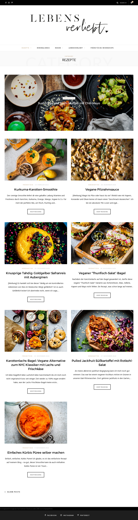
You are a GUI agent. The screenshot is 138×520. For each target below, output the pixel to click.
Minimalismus (43, 48)
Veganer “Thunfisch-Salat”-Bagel (102, 273)
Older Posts (12, 492)
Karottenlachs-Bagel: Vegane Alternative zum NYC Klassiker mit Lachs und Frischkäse (36, 365)
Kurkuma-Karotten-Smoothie (35, 189)
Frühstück (28, 185)
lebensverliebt (76, 48)
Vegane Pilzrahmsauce (102, 189)
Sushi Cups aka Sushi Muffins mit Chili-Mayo (69, 103)
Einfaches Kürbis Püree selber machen (35, 452)
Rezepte (25, 48)
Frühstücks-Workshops (102, 48)
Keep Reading (35, 211)
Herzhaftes (68, 98)
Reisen (58, 48)
